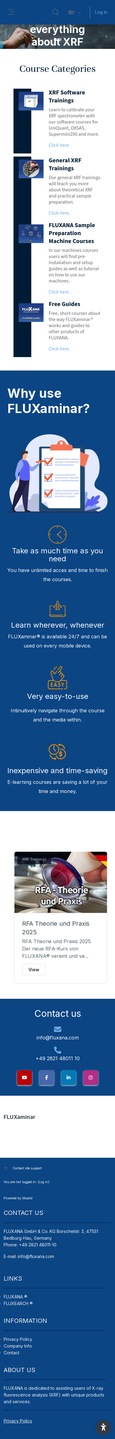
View (34, 969)
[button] (55, 12)
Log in (101, 12)
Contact (11, 1352)
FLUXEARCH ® (18, 1303)
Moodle (27, 1198)
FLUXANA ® (15, 1296)
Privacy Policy (18, 1339)
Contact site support (27, 1168)
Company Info (18, 1346)
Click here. (59, 145)
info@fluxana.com (36, 1256)
